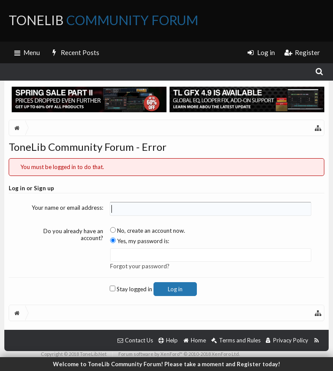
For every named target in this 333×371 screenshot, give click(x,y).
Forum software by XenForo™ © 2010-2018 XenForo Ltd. (179, 354)
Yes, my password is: (139, 241)
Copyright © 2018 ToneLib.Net (74, 354)
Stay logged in (131, 289)
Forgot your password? (140, 266)
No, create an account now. (147, 230)
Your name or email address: (67, 207)
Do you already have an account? (73, 235)
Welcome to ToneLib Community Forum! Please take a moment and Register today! (166, 364)
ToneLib (103, 20)
